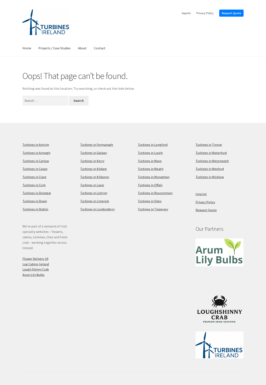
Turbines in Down (34, 201)
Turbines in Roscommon (155, 193)
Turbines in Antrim (35, 145)
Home (26, 48)
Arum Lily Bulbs (33, 275)
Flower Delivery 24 (35, 259)
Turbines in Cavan (34, 169)
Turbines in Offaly (150, 185)
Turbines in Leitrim (93, 193)
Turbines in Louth (150, 153)
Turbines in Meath (150, 169)
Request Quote (231, 13)
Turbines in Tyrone (209, 145)
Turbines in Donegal (36, 193)
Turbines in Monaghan (153, 177)
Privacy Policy (205, 13)
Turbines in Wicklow (210, 177)
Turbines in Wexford (210, 169)
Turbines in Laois (92, 185)
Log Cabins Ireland (35, 264)
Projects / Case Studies (54, 48)
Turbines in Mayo (150, 161)
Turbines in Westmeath (212, 161)
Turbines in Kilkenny (94, 177)
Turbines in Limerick (94, 201)
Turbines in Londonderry (97, 209)
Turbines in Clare (34, 177)
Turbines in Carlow (35, 161)
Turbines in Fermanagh (96, 145)
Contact (100, 48)
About (82, 48)
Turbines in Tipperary (153, 209)
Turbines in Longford (152, 145)
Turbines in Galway (93, 153)
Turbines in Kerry (92, 161)
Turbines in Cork (34, 185)
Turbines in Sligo (149, 201)
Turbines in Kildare (93, 169)
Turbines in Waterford (211, 153)
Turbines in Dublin (35, 209)
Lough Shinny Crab (35, 269)
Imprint (186, 13)
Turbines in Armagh (36, 153)
